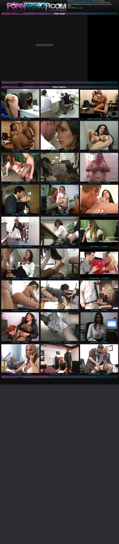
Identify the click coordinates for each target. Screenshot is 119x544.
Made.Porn (95, 2)
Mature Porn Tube (73, 2)
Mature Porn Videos (85, 2)
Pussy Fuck (79, 7)
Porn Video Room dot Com (83, 1)
